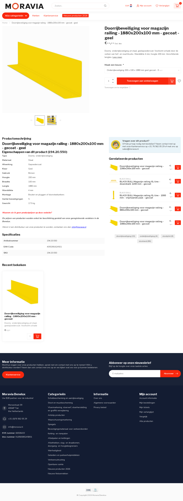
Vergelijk (143, 416)
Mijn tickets (144, 407)
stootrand (145, 241)
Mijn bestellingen (147, 402)
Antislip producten (56, 415)
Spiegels (52, 424)
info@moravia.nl (79, 227)
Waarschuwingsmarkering (60, 419)
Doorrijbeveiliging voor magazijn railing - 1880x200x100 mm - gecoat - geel (45, 23)
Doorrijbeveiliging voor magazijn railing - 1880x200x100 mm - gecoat (22, 316)
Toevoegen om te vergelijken (116, 87)
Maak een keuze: (114, 64)
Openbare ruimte (55, 464)
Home (4, 23)
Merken (35, 15)
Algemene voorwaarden (105, 402)
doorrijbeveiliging (125, 236)
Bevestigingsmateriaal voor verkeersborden (68, 429)
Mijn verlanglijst (146, 412)
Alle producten (146, 421)
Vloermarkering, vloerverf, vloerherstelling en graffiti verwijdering (67, 409)
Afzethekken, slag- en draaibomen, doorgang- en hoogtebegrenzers (64, 444)
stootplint (167, 236)
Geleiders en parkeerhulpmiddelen (64, 455)
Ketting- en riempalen (58, 433)
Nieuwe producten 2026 (75, 15)
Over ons (98, 398)
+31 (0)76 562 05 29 (17, 418)
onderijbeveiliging (149, 236)
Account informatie (148, 398)
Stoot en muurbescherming (60, 402)
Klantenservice (51, 15)
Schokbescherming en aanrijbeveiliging (65, 398)
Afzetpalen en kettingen (59, 438)
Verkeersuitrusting (56, 459)
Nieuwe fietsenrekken (58, 473)
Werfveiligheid (54, 450)
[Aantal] (30, 336)
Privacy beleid (100, 407)
